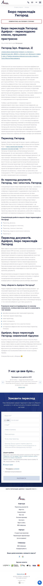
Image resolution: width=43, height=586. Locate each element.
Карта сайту (21, 522)
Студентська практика (21, 533)
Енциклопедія (22, 512)
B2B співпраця (21, 525)
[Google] (23, 556)
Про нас (21, 515)
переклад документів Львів (9, 149)
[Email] (32, 2)
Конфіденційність (21, 548)
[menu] (40, 2)
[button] (3, 382)
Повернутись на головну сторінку (21, 21)
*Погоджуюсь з (12, 469)
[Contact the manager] (40, 583)
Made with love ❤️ (21, 574)
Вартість (21, 509)
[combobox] (7, 420)
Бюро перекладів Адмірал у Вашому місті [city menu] (21, 489)
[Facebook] (19, 556)
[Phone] (28, 2)
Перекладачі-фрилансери (21, 535)
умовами (16, 469)
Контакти (21, 520)
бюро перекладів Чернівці (14, 146)
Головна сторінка (18, 7)
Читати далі (21, 387)
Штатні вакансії (21, 538)
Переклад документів (21, 507)
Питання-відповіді (21, 517)
